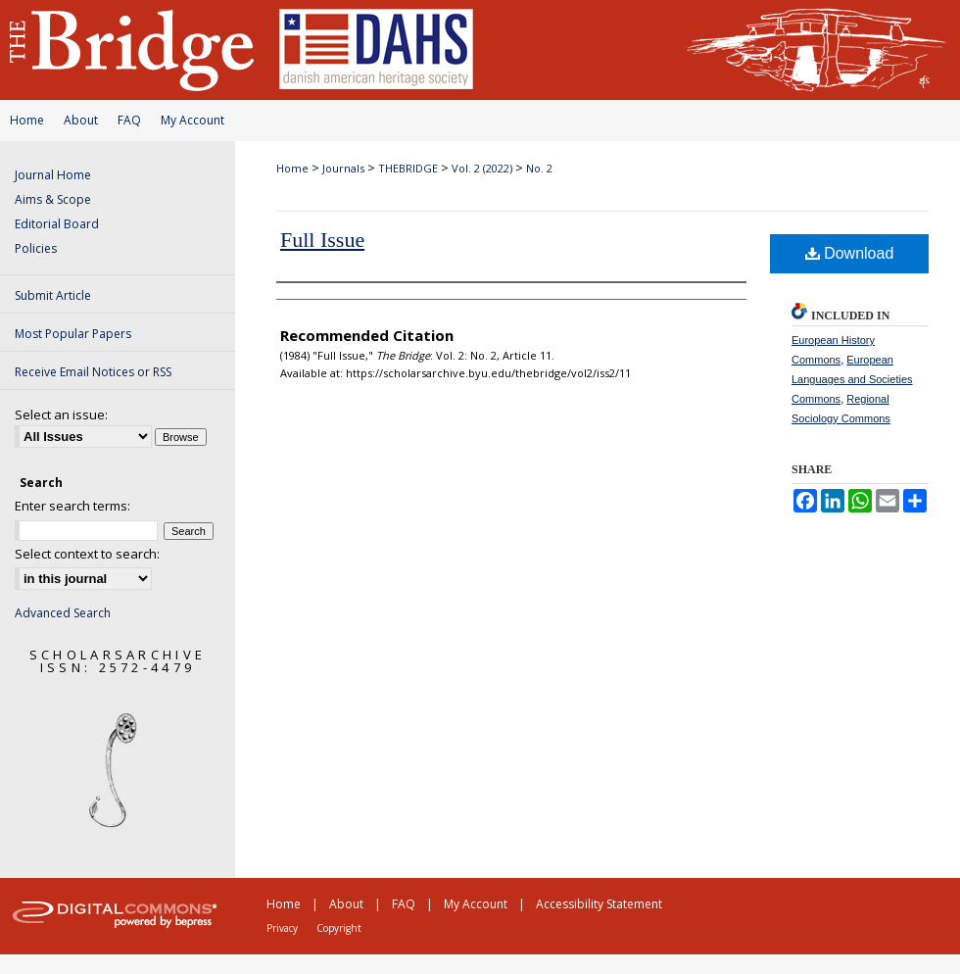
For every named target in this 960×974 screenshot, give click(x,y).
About (81, 120)
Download (849, 253)
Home (27, 120)
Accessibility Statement (599, 904)
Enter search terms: (72, 505)
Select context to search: (87, 553)
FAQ (129, 120)
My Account (192, 120)
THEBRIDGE (408, 168)
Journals (343, 168)
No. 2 (539, 168)
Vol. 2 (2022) (482, 168)
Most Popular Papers (73, 333)
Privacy (282, 928)
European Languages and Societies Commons (852, 379)
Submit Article (53, 295)
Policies (36, 248)
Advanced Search (63, 613)
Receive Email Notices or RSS (93, 372)
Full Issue (322, 239)
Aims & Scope (53, 199)
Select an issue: (61, 414)
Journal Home (53, 175)
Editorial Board (57, 224)
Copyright (338, 928)
